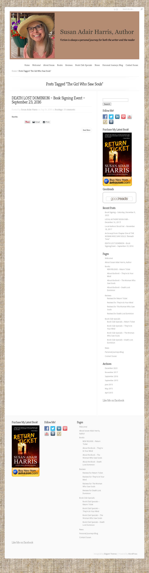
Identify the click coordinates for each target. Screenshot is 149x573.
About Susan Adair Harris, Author (118, 262)
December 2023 (111, 368)
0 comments (69, 109)
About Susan (48, 65)
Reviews (69, 65)
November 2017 (111, 372)
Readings (59, 109)
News (97, 65)
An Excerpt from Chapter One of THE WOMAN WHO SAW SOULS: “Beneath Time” (119, 236)
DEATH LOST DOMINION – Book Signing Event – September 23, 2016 (48, 100)
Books (60, 65)
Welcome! (36, 65)
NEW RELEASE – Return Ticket (118, 269)
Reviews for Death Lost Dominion (120, 314)
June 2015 (109, 385)
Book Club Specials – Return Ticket (121, 322)
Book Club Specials (83, 65)
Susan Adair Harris (29, 109)
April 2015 (109, 393)
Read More (86, 130)
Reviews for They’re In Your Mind (120, 303)
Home (27, 65)
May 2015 (109, 389)
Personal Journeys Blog (112, 65)
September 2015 (111, 381)
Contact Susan (132, 65)
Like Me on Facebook (113, 400)
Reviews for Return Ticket (117, 298)
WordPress (132, 554)
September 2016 (111, 376)
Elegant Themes (110, 554)
